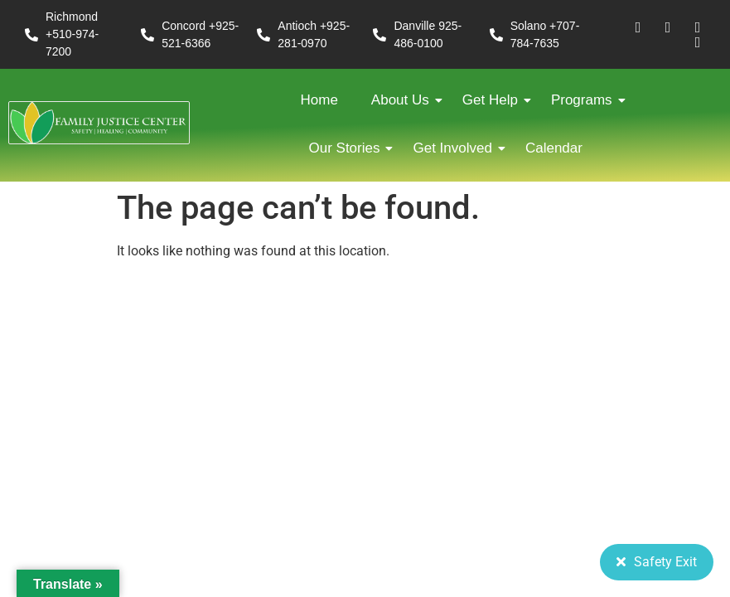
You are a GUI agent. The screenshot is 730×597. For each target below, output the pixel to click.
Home (319, 100)
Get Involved (456, 148)
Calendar (554, 148)
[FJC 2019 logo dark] (99, 122)
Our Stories (349, 148)
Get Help (494, 100)
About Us (404, 100)
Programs (586, 100)
